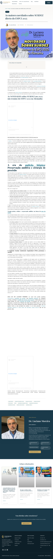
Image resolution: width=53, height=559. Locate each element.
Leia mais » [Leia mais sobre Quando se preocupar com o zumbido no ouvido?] (38, 499)
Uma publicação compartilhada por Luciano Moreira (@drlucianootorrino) (20, 134)
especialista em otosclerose (33, 403)
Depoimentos (14, 3)
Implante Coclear (17, 537)
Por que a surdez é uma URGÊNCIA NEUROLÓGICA (26, 490)
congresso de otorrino (29, 401)
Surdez (9, 8)
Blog (32, 1)
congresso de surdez (37, 401)
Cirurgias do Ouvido (18, 541)
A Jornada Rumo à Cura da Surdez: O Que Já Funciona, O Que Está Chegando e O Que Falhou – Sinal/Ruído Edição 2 (9, 490)
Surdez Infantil (17, 543)
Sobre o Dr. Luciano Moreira (24, 1)
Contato (20, 3)
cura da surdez (10, 403)
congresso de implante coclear (19, 401)
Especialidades (14, 1)
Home (6, 8)
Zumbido (16, 545)
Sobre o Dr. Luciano (30, 537)
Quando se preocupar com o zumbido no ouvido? (43, 490)
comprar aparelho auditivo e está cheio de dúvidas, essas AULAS (26, 306)
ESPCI (15, 403)
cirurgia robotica (10, 401)
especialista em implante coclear (23, 403)
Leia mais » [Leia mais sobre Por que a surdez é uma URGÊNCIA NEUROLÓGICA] (21, 499)
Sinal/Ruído (36, 1)
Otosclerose (17, 539)
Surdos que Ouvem (30, 543)
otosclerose (11, 298)
